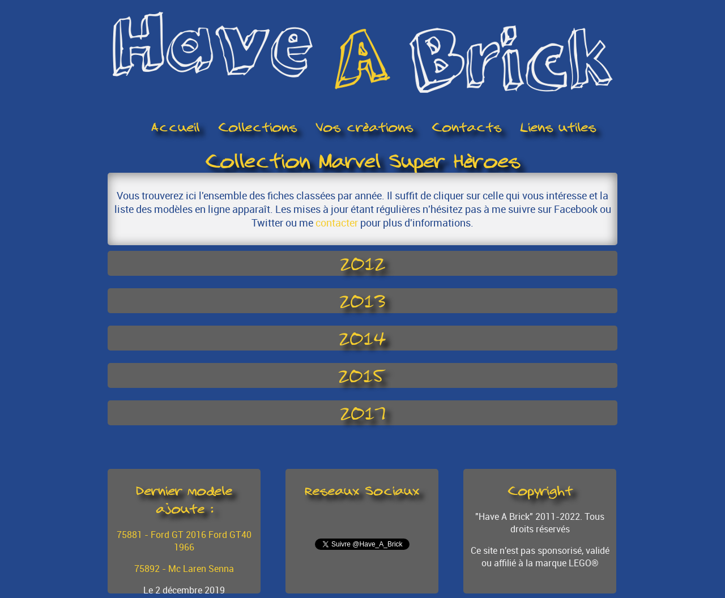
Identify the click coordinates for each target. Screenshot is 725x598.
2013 (362, 300)
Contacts (466, 127)
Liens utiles (558, 127)
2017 (363, 412)
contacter (336, 222)
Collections (257, 127)
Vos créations (364, 127)
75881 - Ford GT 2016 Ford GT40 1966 (184, 540)
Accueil (175, 127)
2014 (362, 338)
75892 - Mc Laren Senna (184, 568)
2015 (362, 375)
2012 (362, 263)
